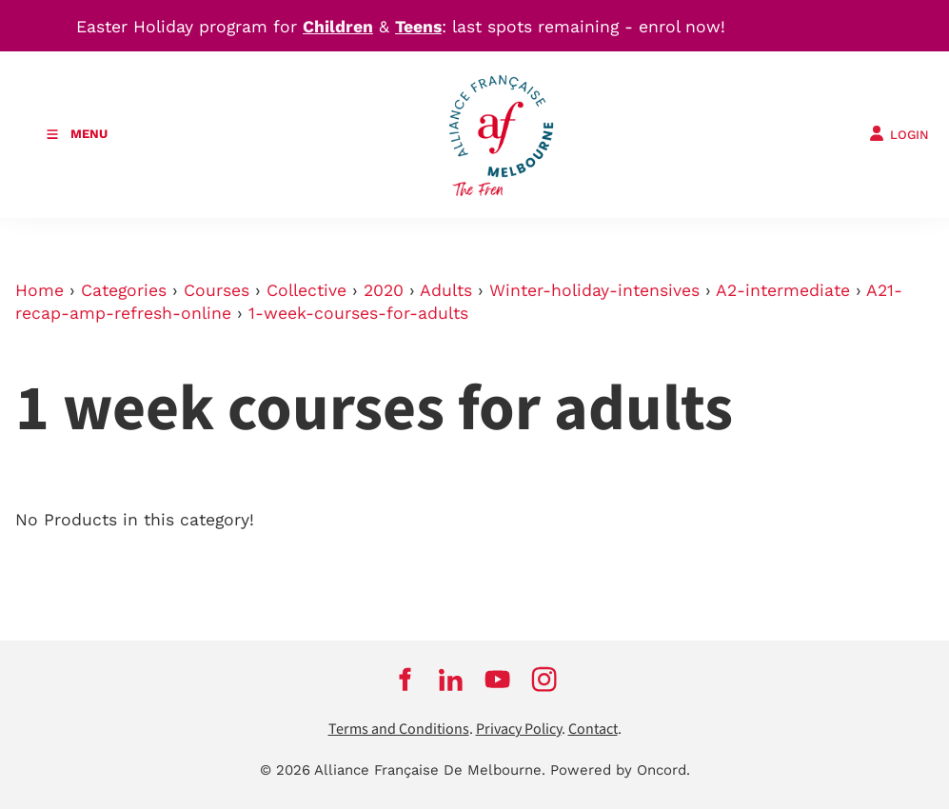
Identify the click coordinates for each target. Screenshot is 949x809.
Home (39, 290)
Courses (216, 290)
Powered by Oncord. (620, 770)
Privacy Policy (519, 730)
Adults (446, 290)
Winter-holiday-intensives (594, 290)
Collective (306, 290)
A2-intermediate (783, 290)
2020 (384, 290)
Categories (124, 290)
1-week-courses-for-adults (358, 313)
